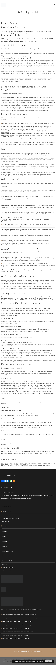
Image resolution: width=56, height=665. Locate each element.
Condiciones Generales (7, 567)
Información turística (7, 571)
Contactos (4, 564)
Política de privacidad (28, 654)
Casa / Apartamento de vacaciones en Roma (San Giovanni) (16, 638)
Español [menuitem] (51, 659)
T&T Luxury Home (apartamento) (11, 518)
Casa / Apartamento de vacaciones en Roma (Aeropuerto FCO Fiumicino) (19, 618)
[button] (28, 298)
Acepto (48, 661)
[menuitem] (28, 527)
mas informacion (40, 661)
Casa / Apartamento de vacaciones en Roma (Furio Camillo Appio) (17, 631)
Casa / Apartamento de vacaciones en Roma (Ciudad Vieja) (16, 628)
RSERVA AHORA (6, 522)
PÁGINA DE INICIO (6, 511)
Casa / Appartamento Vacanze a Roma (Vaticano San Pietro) (16, 625)
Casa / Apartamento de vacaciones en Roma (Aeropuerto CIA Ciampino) (19, 614)
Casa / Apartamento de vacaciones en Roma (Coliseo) (15, 635)
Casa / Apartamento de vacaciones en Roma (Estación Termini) (17, 621)
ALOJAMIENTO (5, 515)
